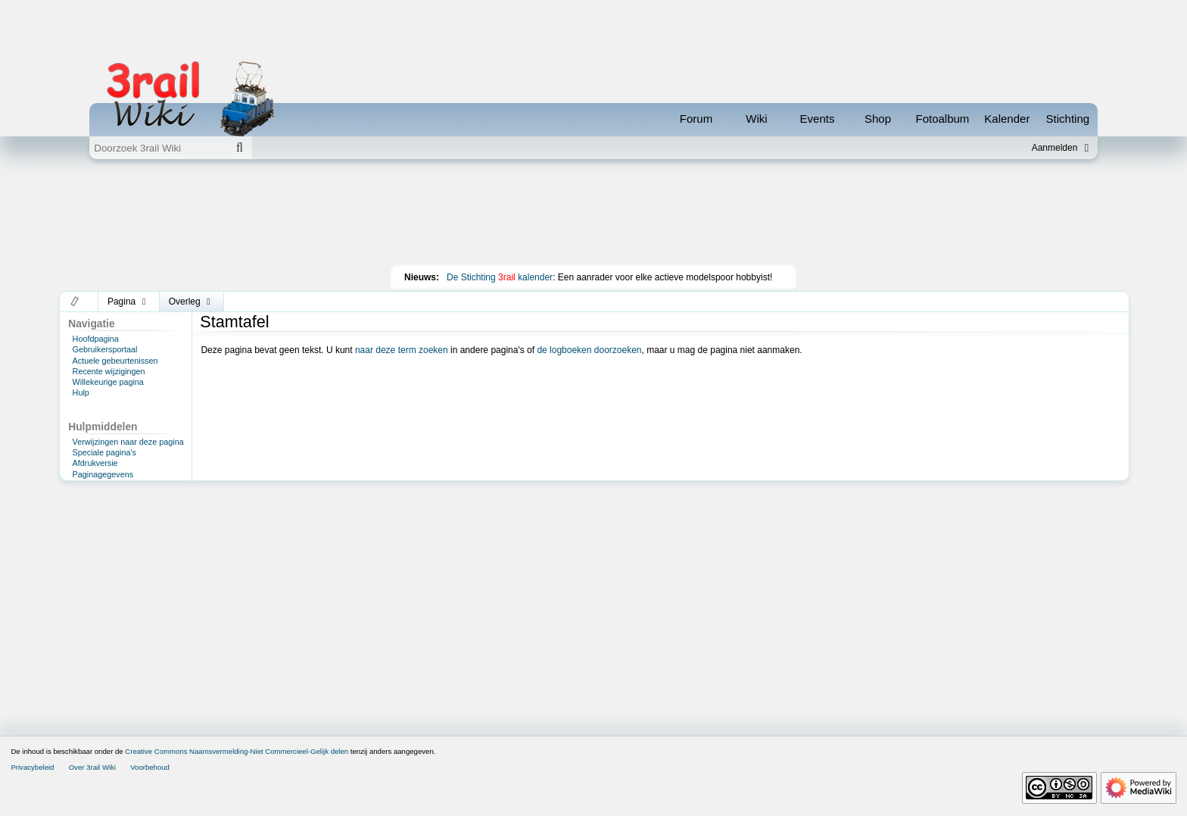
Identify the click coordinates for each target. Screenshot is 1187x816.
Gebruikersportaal (105, 349)
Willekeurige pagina (108, 381)
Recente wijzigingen (109, 371)
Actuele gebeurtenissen (115, 360)
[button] (75, 301)
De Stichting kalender (500, 277)
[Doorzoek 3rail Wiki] (158, 147)
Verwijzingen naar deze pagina (128, 441)
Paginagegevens (103, 474)
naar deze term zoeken (401, 350)
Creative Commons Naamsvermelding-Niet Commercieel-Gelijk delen (236, 751)
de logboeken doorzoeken (589, 350)
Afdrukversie (95, 462)
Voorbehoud (150, 767)
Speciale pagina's (104, 452)
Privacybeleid (32, 767)
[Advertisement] (593, 215)
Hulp (81, 392)
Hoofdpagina (96, 338)
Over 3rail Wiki (92, 767)
